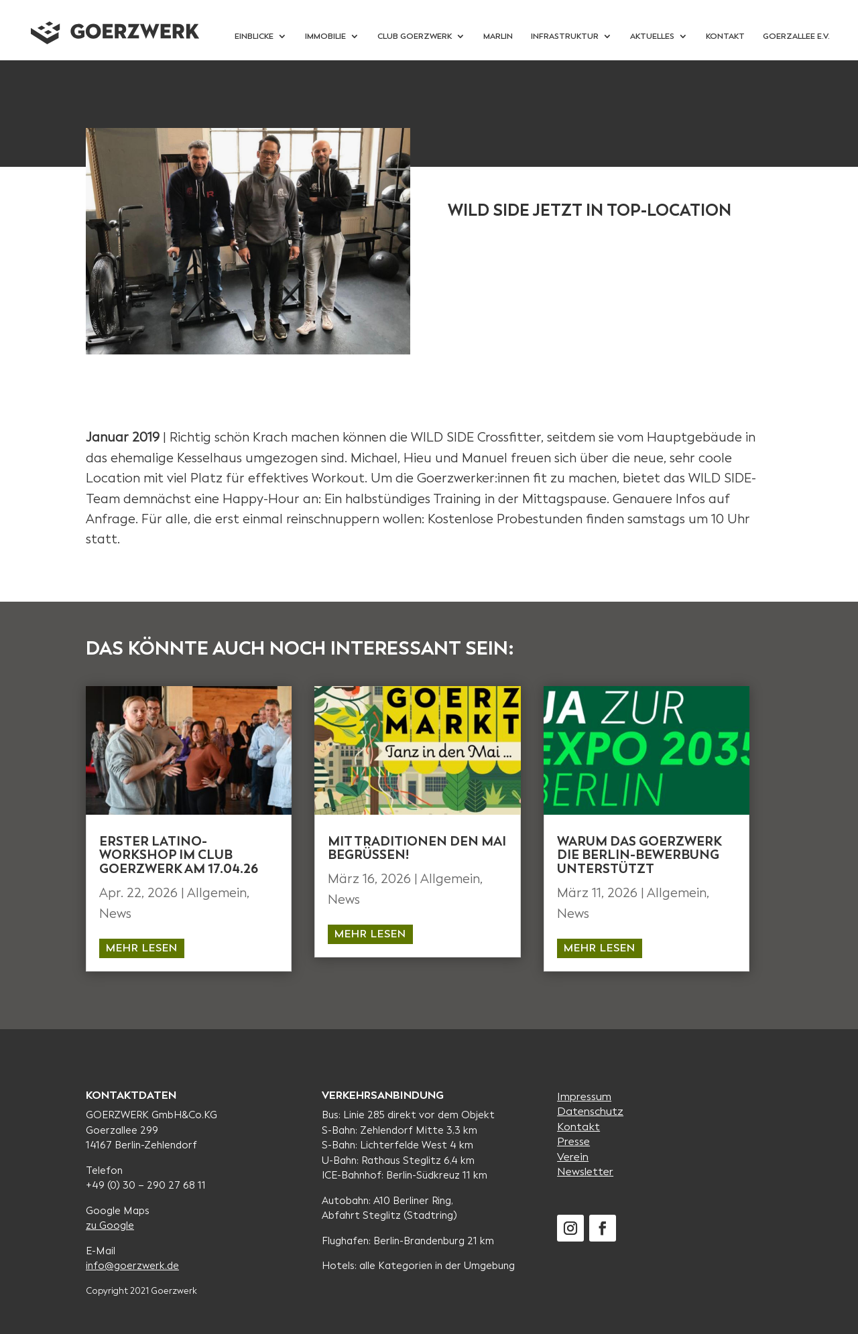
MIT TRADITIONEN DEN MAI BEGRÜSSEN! (417, 848)
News (115, 913)
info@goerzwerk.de (132, 1265)
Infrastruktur (565, 36)
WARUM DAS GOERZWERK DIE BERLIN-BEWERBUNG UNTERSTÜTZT (639, 855)
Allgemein (217, 892)
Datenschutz (590, 1111)
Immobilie (325, 36)
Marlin (498, 36)
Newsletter (585, 1171)
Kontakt (725, 36)
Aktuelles (652, 36)
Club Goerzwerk (414, 36)
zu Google (110, 1225)
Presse (573, 1141)
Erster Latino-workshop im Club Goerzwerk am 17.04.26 (178, 855)
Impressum (584, 1096)
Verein (573, 1157)
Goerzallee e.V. (796, 36)
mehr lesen (142, 948)
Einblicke (254, 36)
